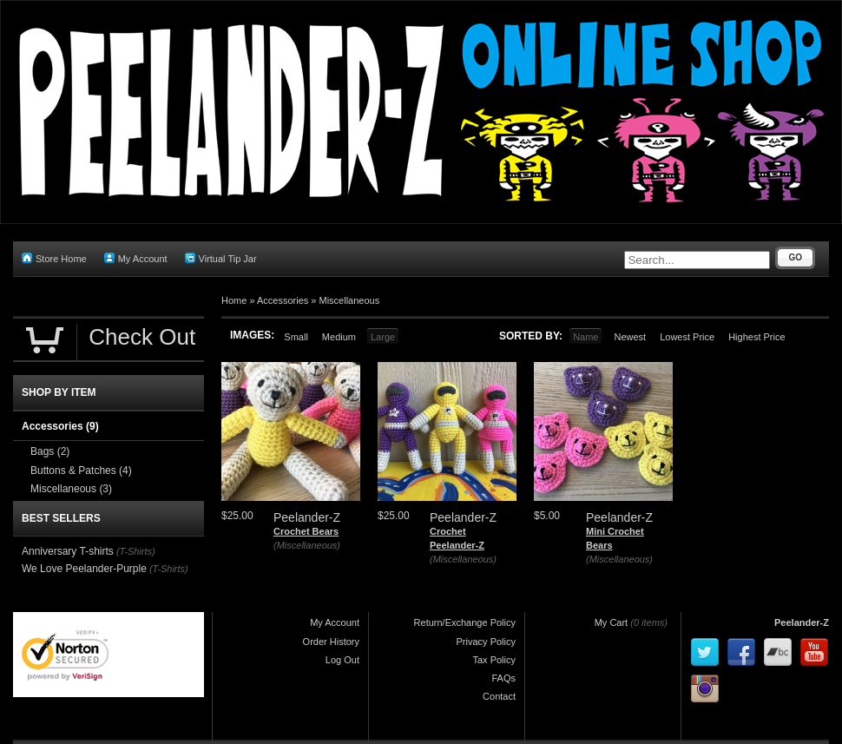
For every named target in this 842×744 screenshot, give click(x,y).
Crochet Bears (306, 531)
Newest (630, 337)
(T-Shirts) (135, 551)
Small (296, 337)
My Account (136, 258)
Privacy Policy (486, 641)
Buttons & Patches (81, 470)
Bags (49, 451)
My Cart (611, 622)
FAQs (503, 678)
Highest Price (756, 337)
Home (234, 300)
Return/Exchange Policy (465, 622)
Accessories (282, 300)
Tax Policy (494, 660)
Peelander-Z (801, 622)
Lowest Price (687, 337)
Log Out (342, 660)
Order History (331, 641)
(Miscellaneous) (306, 545)
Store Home (54, 258)
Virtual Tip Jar (221, 258)
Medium (339, 337)
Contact (499, 696)
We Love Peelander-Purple (84, 569)
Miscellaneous (349, 300)
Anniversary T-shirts (68, 551)
